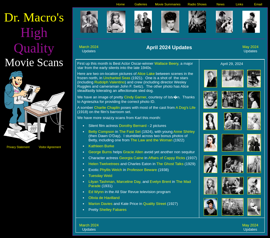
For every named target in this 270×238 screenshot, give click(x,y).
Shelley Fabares (113, 209)
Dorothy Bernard (133, 126)
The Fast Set (130, 131)
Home (120, 4)
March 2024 (89, 47)
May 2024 (250, 47)
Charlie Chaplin (107, 107)
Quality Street (154, 204)
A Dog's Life (186, 107)
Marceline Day (128, 181)
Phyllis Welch (111, 170)
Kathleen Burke (101, 146)
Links (239, 4)
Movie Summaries (168, 4)
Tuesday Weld (100, 176)
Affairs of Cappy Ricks (166, 158)
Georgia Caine (131, 158)
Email (258, 4)
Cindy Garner (135, 97)
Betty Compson (101, 131)
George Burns (100, 152)
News (220, 4)
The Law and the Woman (151, 140)
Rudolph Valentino (109, 82)
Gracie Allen (133, 152)
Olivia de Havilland (103, 198)
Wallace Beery (166, 63)
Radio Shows (197, 4)
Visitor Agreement (50, 147)
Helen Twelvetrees (103, 164)
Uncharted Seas (116, 78)
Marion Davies (100, 204)
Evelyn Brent (160, 181)
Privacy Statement (18, 147)
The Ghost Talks (169, 164)
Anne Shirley (184, 131)
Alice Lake (146, 74)
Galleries (140, 4)
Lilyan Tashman (101, 181)
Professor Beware (142, 170)
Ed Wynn (96, 192)
